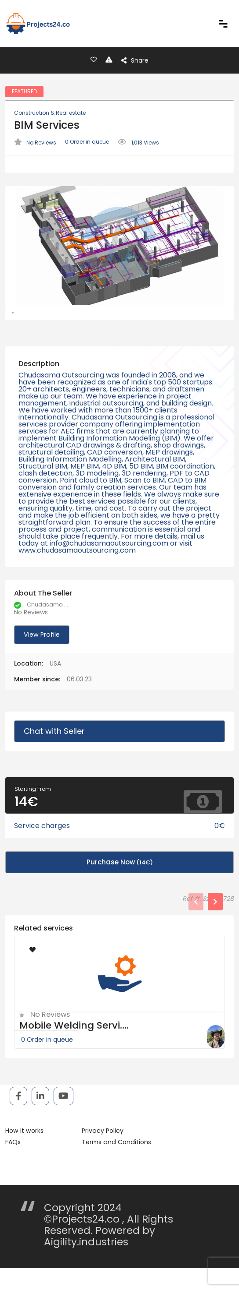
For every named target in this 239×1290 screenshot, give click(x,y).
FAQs (13, 1165)
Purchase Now (120, 884)
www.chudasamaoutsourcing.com (77, 573)
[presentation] (195, 924)
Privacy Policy (101, 1153)
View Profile (40, 657)
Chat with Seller (53, 754)
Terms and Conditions (114, 1165)
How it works (24, 1153)
